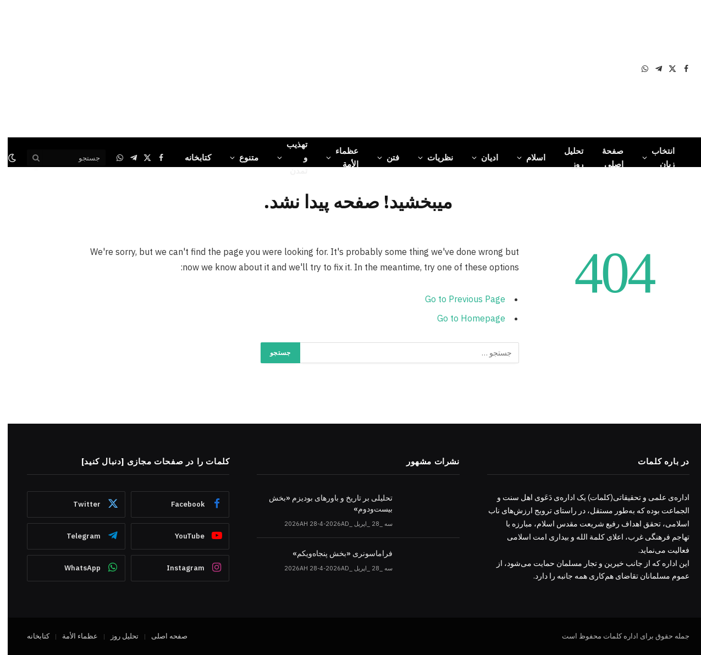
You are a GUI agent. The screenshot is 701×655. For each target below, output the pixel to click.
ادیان (481, 157)
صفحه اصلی (161, 636)
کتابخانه (190, 157)
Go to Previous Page (457, 298)
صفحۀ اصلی (605, 157)
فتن (385, 157)
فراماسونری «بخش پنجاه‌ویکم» (335, 553)
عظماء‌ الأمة (339, 157)
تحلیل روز (566, 157)
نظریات (432, 157)
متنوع (241, 157)
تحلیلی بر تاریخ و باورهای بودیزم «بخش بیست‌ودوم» (323, 503)
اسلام (528, 157)
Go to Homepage (463, 318)
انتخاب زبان (655, 157)
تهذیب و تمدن (289, 157)
